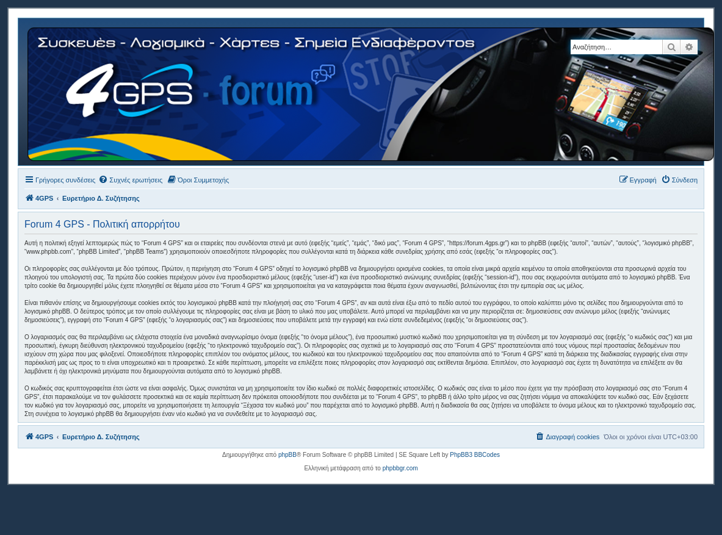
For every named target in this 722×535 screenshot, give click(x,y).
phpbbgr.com (400, 468)
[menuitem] (130, 180)
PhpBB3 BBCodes (475, 454)
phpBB (287, 454)
